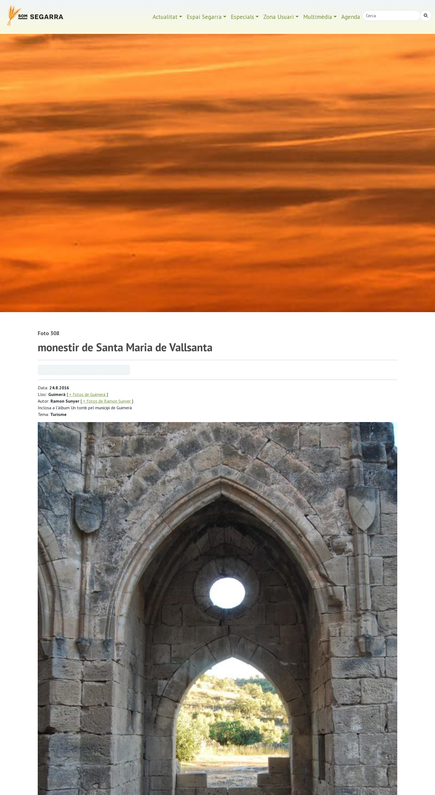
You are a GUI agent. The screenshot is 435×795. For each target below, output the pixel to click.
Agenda (350, 17)
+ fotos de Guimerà (87, 394)
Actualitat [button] (165, 17)
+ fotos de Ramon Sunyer (107, 401)
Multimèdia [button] (317, 17)
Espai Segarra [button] (204, 17)
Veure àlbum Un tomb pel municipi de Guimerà (84, 370)
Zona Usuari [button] (278, 17)
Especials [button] (242, 17)
